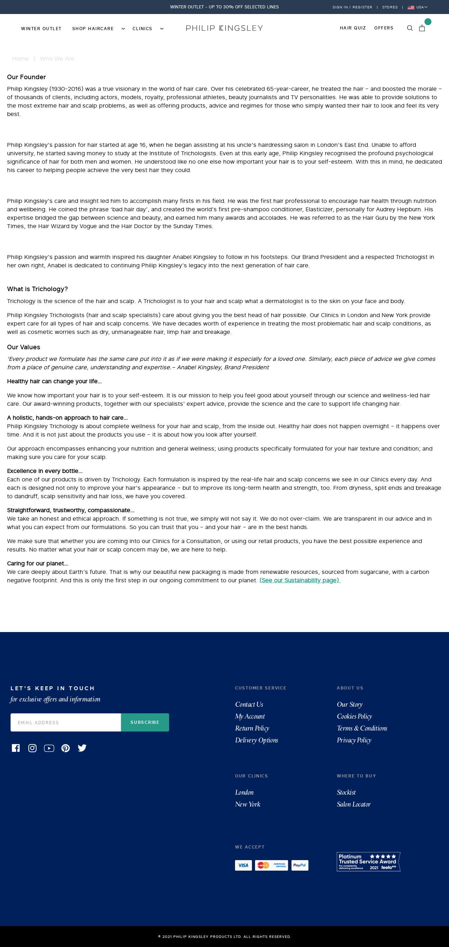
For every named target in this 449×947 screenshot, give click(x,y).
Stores (390, 7)
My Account (249, 716)
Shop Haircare (97, 28)
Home (20, 58)
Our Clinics (251, 776)
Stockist (346, 792)
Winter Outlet (41, 28)
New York (247, 804)
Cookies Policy (354, 716)
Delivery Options (256, 740)
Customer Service (260, 688)
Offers (384, 27)
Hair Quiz (353, 27)
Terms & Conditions (362, 728)
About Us (350, 688)
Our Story (349, 704)
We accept (249, 847)
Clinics (147, 28)
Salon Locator (353, 804)
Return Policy (252, 728)
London (244, 792)
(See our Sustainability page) (300, 580)
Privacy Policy (354, 740)
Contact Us (249, 704)
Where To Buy (356, 776)
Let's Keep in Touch (112, 694)
